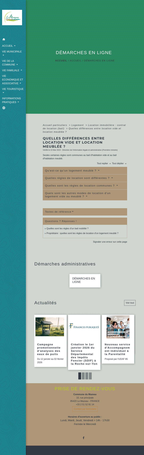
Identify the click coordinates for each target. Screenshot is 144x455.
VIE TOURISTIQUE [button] (13, 89)
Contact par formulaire (85, 409)
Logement (78, 125)
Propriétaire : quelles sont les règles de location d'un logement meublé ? (82, 233)
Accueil (61, 60)
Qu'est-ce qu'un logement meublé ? (71, 170)
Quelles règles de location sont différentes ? (78, 178)
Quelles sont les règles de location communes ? (80, 185)
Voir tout (130, 303)
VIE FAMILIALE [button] (11, 70)
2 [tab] (83, 375)
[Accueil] (13, 18)
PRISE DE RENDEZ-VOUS (85, 388)
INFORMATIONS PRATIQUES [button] (11, 100)
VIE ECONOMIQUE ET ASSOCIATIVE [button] (12, 80)
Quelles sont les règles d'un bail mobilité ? (67, 228)
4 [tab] (90, 375)
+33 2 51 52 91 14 (85, 404)
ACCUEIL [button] (8, 45)
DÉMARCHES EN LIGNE (99, 60)
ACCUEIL (75, 60)
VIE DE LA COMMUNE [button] (9, 63)
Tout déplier (119, 163)
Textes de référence (58, 211)
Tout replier (104, 163)
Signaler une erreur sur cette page (110, 242)
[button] (13, 40)
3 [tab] (86, 375)
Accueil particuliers (55, 125)
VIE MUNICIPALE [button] (12, 51)
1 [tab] (79, 375)
